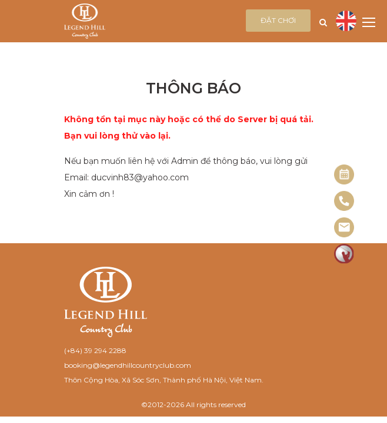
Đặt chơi (278, 20)
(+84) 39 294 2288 (95, 350)
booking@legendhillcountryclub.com (127, 365)
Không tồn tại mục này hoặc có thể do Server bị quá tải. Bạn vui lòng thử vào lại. (188, 127)
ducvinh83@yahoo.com (140, 177)
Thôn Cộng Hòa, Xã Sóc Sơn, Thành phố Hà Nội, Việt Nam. (163, 379)
